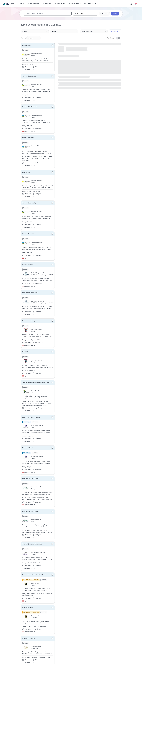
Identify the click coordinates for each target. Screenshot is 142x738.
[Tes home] (8, 3)
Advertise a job (60, 3)
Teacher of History (28, 234)
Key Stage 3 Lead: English (30, 511)
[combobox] (47, 13)
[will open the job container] (37, 60)
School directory (33, 3)
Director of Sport (27, 448)
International (47, 3)
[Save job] (52, 45)
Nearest (33, 38)
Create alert (111, 38)
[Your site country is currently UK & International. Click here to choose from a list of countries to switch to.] (137, 3)
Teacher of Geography (29, 203)
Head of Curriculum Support (31, 417)
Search (115, 13)
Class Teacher (26, 45)
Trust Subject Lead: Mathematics (32, 544)
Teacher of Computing (29, 76)
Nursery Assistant (27, 264)
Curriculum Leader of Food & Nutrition (34, 575)
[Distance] (104, 13)
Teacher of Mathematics (29, 107)
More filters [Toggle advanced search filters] (115, 31)
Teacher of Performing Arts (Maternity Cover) (36, 382)
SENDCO (25, 351)
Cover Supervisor (27, 607)
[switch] (118, 38)
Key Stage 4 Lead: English (30, 478)
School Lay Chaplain (28, 638)
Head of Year (26, 172)
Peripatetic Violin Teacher (30, 292)
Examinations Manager (29, 321)
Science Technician (28, 137)
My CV (22, 3)
